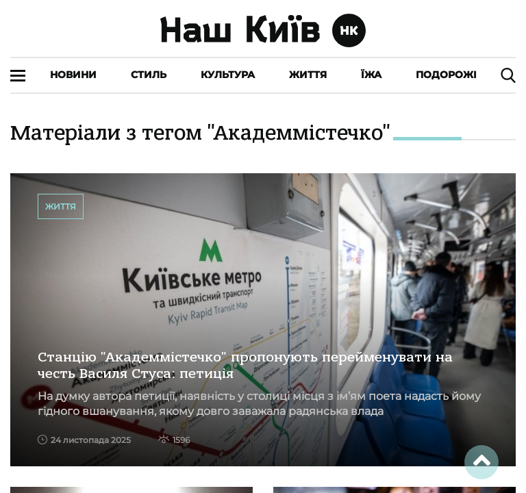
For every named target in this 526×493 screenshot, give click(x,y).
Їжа (371, 74)
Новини (73, 74)
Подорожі (446, 74)
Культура (228, 74)
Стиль (148, 74)
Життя (308, 74)
